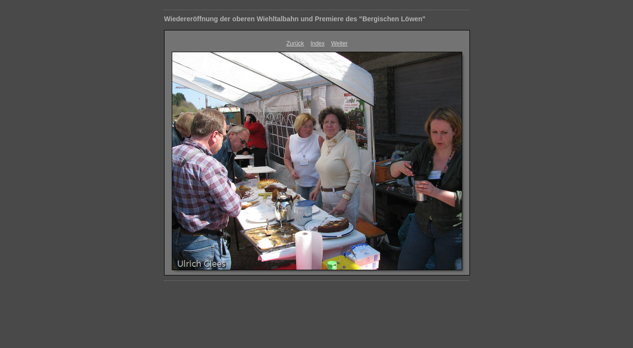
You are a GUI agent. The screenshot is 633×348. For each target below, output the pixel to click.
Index (317, 43)
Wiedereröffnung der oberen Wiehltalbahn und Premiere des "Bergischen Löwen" (295, 19)
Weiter (339, 43)
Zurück (295, 43)
